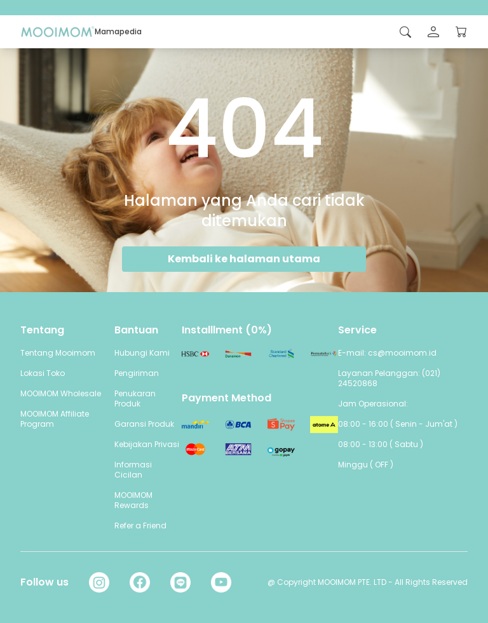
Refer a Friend (140, 525)
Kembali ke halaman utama (244, 258)
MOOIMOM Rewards (133, 500)
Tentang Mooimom (57, 352)
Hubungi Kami (142, 352)
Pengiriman (136, 373)
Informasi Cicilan (133, 469)
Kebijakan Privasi (146, 444)
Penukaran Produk (135, 398)
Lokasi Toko (42, 373)
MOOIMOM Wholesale (60, 393)
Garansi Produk (144, 424)
